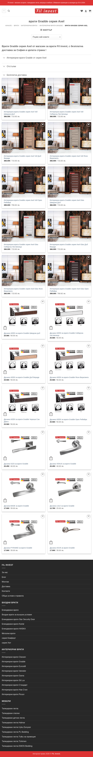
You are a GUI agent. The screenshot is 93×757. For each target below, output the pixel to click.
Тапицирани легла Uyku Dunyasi (16, 727)
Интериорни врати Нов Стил (14, 690)
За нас (5, 572)
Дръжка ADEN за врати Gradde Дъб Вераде (21, 377)
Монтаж (5, 582)
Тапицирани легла (10, 708)
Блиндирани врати (10, 610)
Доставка (6, 586)
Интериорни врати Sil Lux (13, 680)
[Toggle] (4, 58)
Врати (16, 25)
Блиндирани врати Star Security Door (18, 619)
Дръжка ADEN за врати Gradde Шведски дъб (22, 333)
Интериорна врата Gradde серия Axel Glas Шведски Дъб (67, 201)
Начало (8, 25)
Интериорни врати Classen (14, 657)
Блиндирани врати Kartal (13, 624)
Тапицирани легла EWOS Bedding (17, 746)
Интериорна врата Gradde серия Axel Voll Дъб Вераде (22, 157)
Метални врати (8, 633)
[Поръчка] (46, 37)
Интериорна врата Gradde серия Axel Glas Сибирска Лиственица (21, 246)
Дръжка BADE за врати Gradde (16, 506)
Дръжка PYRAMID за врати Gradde (18, 548)
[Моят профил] (86, 11)
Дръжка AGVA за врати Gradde (62, 548)
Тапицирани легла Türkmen (14, 741)
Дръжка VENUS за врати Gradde (63, 464)
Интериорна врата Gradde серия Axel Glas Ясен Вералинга (23, 290)
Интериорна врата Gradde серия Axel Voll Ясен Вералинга (69, 157)
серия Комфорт (9, 638)
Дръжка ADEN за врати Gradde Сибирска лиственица (66, 334)
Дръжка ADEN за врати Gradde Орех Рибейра (68, 419)
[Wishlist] (82, 11)
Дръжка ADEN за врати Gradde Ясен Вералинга (69, 377)
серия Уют (6, 643)
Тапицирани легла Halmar (13, 723)
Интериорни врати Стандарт (14, 685)
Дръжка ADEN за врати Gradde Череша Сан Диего (22, 420)
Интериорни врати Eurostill (14, 666)
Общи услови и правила (13, 596)
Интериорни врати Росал (13, 694)
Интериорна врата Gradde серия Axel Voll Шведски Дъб (20, 113)
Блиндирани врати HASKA (14, 629)
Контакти (6, 591)
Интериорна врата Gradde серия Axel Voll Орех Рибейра (23, 201)
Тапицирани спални (10, 713)
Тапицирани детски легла (13, 718)
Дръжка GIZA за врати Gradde (16, 464)
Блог (4, 577)
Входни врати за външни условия (17, 615)
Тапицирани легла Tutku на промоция (19, 737)
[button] (4, 11)
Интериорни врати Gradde (51, 25)
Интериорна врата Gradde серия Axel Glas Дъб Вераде (69, 246)
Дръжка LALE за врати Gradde (62, 506)
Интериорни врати (29, 25)
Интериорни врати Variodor (14, 671)
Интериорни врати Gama (13, 676)
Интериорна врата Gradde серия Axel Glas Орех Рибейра (69, 290)
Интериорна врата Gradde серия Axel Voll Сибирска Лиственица (66, 113)
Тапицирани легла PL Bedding (15, 732)
